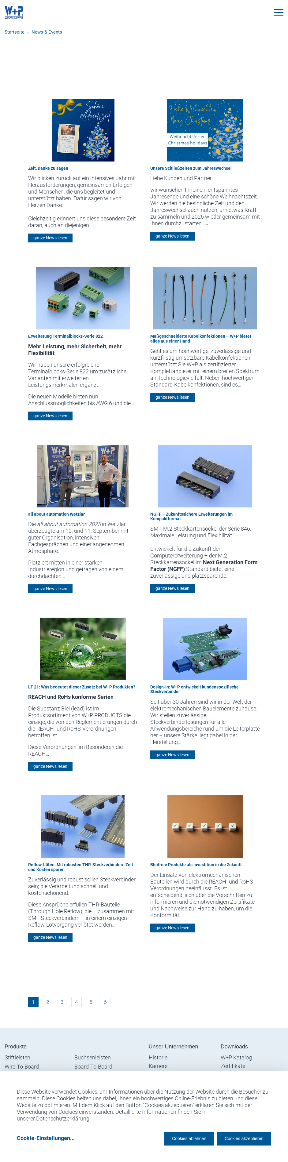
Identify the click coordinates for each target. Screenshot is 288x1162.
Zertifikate (233, 1066)
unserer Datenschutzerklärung (53, 1116)
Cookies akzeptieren (239, 1138)
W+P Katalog (236, 1057)
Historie (158, 1057)
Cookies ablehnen (170, 1138)
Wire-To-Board (22, 1066)
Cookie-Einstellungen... (46, 1138)
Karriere (158, 1066)
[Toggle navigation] (279, 12)
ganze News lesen (50, 237)
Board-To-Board (93, 1066)
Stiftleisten (17, 1057)
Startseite (14, 32)
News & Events (47, 32)
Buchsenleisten (92, 1057)
